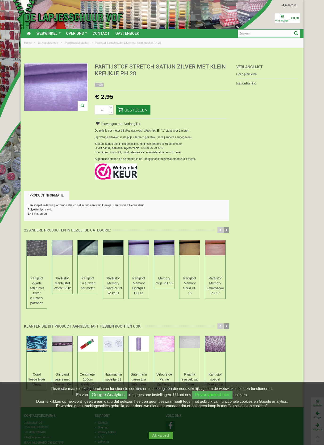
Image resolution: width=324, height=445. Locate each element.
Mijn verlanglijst (246, 83)
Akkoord (161, 435)
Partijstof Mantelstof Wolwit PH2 (85, 280)
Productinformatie (46, 195)
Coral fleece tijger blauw (45, 357)
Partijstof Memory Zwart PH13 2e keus (168, 280)
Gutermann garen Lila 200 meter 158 (208, 357)
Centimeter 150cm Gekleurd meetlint (126, 357)
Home (28, 42)
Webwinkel (48, 33)
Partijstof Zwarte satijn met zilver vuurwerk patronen (44, 283)
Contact (101, 33)
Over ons (76, 33)
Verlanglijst (249, 67)
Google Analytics (108, 394)
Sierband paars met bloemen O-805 (85, 357)
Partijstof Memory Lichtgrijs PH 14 (209, 280)
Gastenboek (127, 33)
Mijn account (289, 5)
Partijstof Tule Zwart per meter (126, 280)
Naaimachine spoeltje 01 (167, 357)
